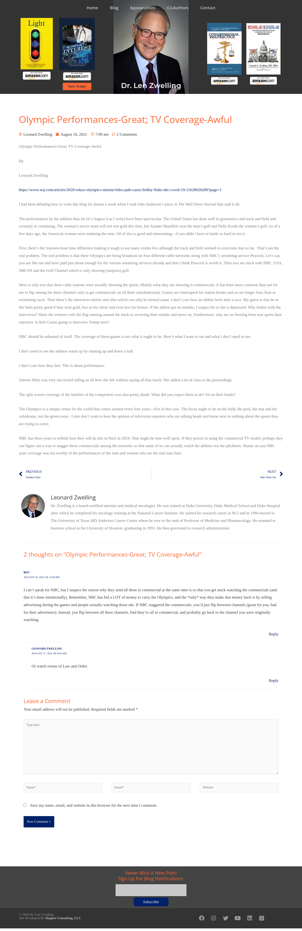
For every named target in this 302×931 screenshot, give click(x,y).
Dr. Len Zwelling (151, 85)
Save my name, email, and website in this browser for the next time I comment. (93, 808)
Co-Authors (178, 7)
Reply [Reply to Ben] (273, 634)
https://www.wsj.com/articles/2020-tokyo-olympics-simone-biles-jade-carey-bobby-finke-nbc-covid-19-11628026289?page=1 (120, 190)
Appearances (142, 7)
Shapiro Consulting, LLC (63, 920)
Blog (114, 7)
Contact (207, 7)
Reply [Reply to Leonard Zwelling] (273, 680)
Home (92, 7)
